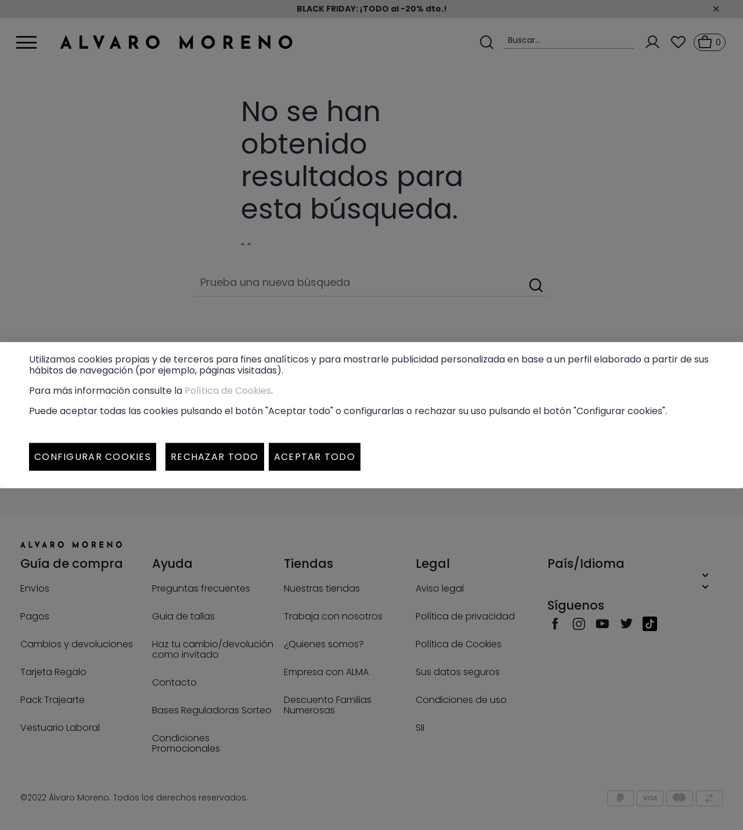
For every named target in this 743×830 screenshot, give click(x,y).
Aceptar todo (314, 456)
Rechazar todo (215, 456)
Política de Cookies (228, 390)
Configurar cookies (92, 456)
